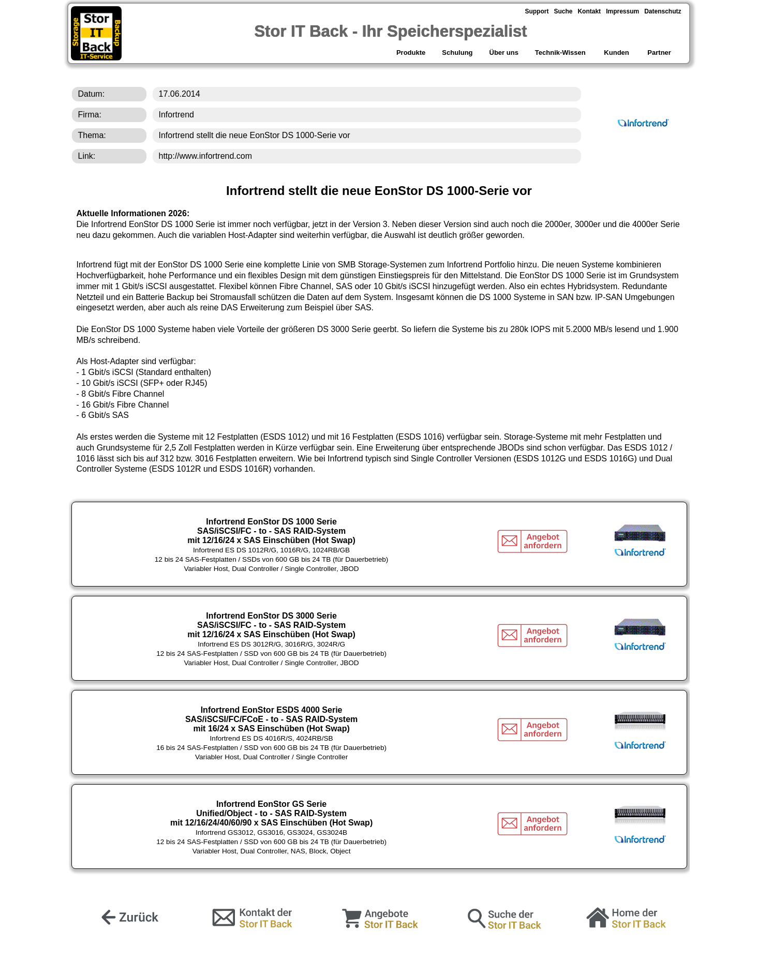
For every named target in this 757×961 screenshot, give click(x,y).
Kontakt (589, 11)
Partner (660, 52)
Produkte (409, 52)
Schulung (457, 52)
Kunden (616, 52)
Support (536, 11)
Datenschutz (662, 11)
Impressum (622, 11)
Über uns (503, 52)
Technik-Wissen (560, 52)
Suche (563, 11)
